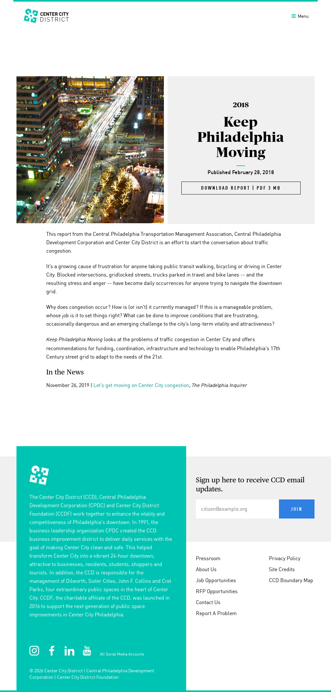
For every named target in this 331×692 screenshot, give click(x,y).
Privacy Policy (284, 558)
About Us (206, 569)
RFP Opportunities (217, 591)
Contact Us (208, 602)
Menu (300, 16)
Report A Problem (216, 613)
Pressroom (208, 558)
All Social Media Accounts (122, 654)
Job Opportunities (216, 580)
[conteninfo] (165, 574)
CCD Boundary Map (291, 580)
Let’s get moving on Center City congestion (141, 385)
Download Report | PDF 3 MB (241, 188)
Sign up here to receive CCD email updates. (250, 485)
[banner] (165, 15)
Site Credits (282, 569)
